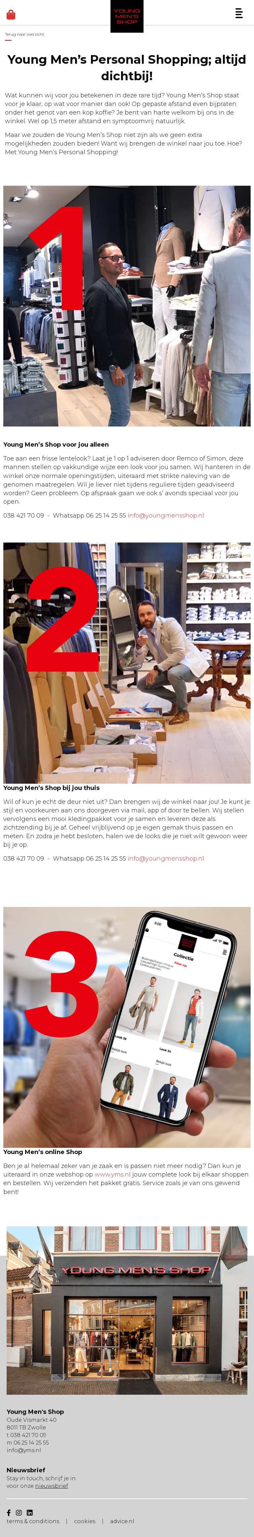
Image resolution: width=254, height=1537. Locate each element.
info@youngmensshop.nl (166, 515)
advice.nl (122, 1521)
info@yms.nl (24, 1450)
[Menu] (239, 13)
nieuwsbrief (51, 1486)
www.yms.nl (113, 1174)
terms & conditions (33, 1521)
